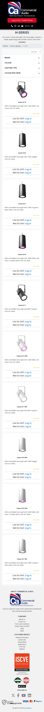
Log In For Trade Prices (22, 20)
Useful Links (22, 640)
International (22, 642)
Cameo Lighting (15, 46)
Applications (22, 644)
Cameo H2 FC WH (22, 508)
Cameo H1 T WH (22, 407)
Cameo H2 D (22, 153)
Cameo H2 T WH (22, 559)
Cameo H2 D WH (22, 457)
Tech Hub (22, 647)
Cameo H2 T (22, 204)
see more (36, 114)
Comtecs (29, 708)
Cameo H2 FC (22, 254)
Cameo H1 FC (22, 102)
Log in (28, 118)
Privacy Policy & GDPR (22, 626)
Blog (22, 628)
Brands (5, 46)
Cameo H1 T (22, 305)
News (22, 631)
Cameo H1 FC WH (22, 356)
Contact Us (22, 622)
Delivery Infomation (22, 637)
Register (22, 649)
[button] (22, 42)
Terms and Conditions (22, 624)
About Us (22, 619)
